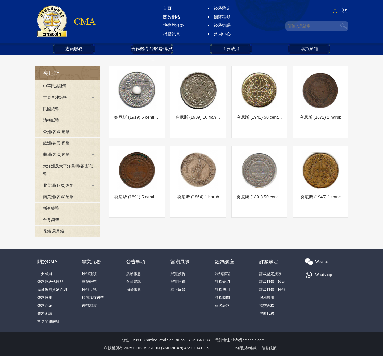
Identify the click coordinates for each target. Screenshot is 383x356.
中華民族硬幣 (56, 86)
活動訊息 (133, 274)
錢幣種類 (222, 17)
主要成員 (230, 48)
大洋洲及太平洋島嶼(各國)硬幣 (68, 170)
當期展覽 (180, 261)
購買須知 (309, 48)
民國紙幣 (51, 109)
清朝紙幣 (51, 120)
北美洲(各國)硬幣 (59, 185)
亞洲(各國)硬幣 (57, 131)
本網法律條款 (245, 348)
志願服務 (73, 48)
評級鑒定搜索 (270, 274)
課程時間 (222, 297)
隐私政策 (269, 348)
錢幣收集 (44, 297)
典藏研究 (89, 281)
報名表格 (222, 305)
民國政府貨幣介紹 (52, 289)
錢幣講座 (224, 261)
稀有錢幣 (51, 208)
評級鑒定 (268, 261)
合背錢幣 (51, 219)
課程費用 (222, 289)
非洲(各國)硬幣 (57, 154)
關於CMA (47, 261)
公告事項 (135, 261)
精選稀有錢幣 (93, 297)
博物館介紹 (173, 25)
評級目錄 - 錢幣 (272, 289)
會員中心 (222, 34)
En (345, 10)
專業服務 (91, 261)
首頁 (167, 8)
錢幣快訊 (89, 289)
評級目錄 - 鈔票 (272, 281)
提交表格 (266, 305)
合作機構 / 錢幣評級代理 (152, 50)
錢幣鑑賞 (89, 305)
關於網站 (171, 17)
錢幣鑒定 (222, 8)
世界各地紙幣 (56, 97)
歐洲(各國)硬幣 (57, 143)
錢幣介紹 (44, 305)
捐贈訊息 (171, 34)
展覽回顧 (177, 281)
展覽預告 (177, 274)
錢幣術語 (222, 25)
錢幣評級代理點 (50, 281)
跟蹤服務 (266, 313)
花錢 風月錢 (54, 231)
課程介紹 (222, 281)
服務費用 (266, 297)
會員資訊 (133, 281)
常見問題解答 (48, 321)
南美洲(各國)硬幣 (59, 196)
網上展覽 (177, 289)
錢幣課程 (222, 274)
